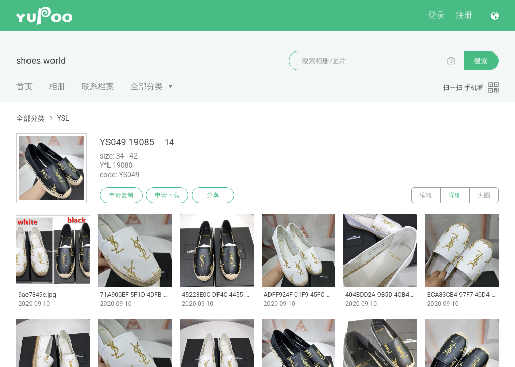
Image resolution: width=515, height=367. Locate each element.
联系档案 (98, 86)
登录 (436, 15)
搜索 (481, 61)
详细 (455, 195)
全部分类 (146, 86)
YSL (63, 118)
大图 (484, 195)
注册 (464, 15)
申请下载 (167, 195)
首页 (24, 86)
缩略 (426, 195)
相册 (57, 86)
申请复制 (121, 195)
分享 (213, 195)
